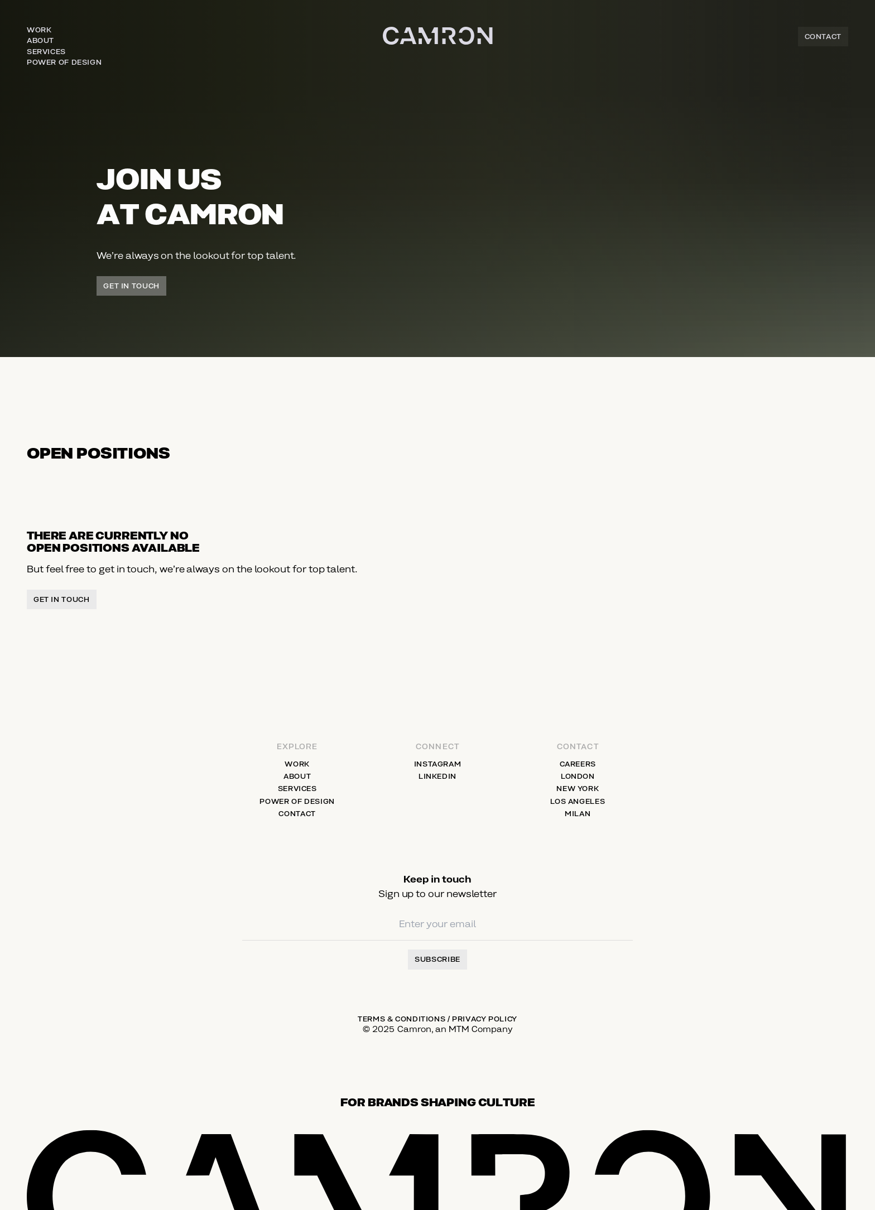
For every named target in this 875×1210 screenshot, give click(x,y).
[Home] (438, 48)
